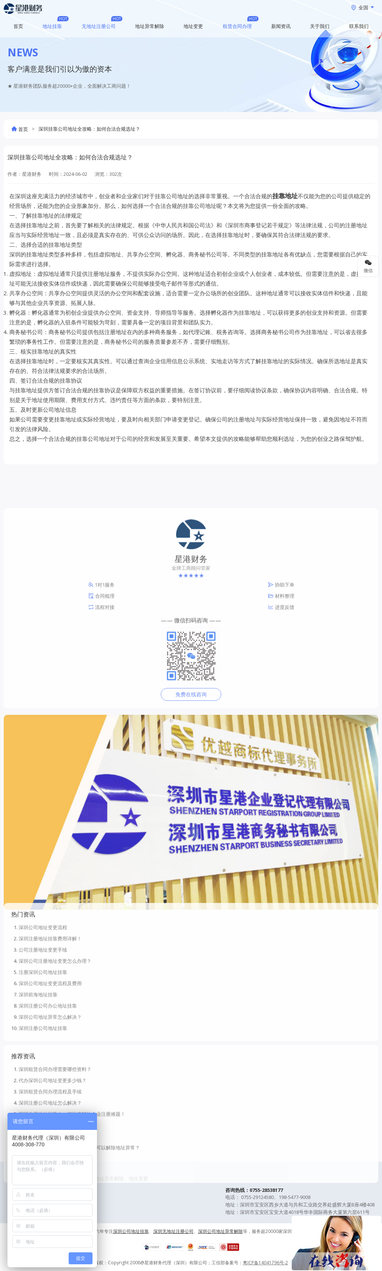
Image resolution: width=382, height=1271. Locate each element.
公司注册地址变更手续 (43, 1016)
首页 (18, 26)
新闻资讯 (281, 26)
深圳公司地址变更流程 (43, 994)
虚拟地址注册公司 (38, 1225)
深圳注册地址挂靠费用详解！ (50, 1005)
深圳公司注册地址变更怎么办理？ (55, 1028)
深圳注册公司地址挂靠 (43, 1095)
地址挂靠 (52, 26)
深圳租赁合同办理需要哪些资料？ (55, 1136)
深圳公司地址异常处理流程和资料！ (57, 1237)
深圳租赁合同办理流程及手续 (50, 1158)
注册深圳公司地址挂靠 (43, 1039)
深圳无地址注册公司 (40, 1192)
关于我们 (319, 26)
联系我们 (359, 26)
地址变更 (193, 26)
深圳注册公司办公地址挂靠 (48, 1072)
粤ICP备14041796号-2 (265, 1262)
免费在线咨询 (191, 791)
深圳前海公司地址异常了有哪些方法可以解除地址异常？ (79, 1214)
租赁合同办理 (237, 26)
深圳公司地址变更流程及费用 (50, 1050)
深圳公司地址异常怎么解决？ (50, 1084)
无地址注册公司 (99, 26)
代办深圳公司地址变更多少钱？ (53, 1147)
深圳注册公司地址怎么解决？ (50, 1169)
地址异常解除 (149, 26)
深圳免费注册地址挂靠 (43, 1203)
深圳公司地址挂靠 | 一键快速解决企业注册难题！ (72, 1181)
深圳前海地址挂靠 (38, 1061)
